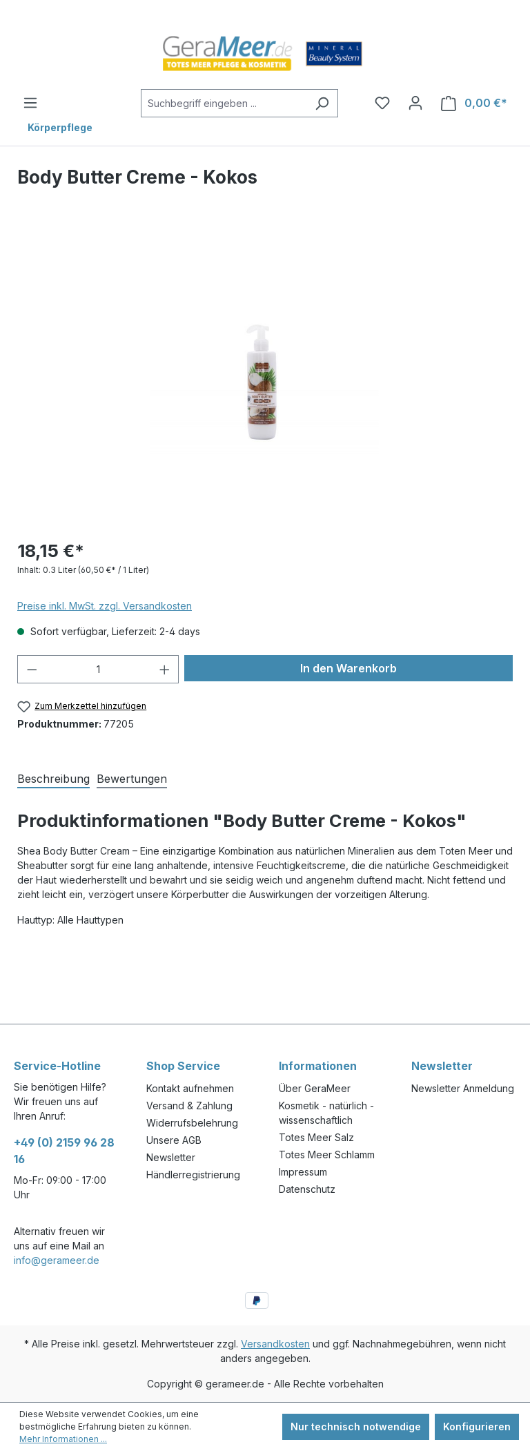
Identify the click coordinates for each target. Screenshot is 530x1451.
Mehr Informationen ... (63, 1439)
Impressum (303, 1172)
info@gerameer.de (56, 1260)
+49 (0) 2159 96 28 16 (64, 1151)
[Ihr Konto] (415, 103)
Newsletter (170, 1157)
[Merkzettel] (382, 103)
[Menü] (30, 103)
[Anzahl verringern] (31, 669)
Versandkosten (275, 1344)
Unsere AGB (174, 1140)
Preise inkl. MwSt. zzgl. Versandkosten (104, 606)
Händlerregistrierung (193, 1174)
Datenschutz (307, 1189)
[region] (265, 378)
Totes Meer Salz (316, 1137)
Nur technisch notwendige (356, 1426)
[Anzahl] (98, 669)
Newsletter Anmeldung (462, 1088)
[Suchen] (322, 103)
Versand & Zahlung (189, 1105)
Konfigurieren (477, 1426)
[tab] (53, 777)
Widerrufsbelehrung (192, 1123)
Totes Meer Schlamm (327, 1154)
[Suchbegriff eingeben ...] (224, 103)
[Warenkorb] (474, 103)
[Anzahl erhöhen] (164, 669)
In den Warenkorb (348, 668)
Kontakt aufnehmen (190, 1088)
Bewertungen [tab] (132, 779)
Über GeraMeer (315, 1088)
